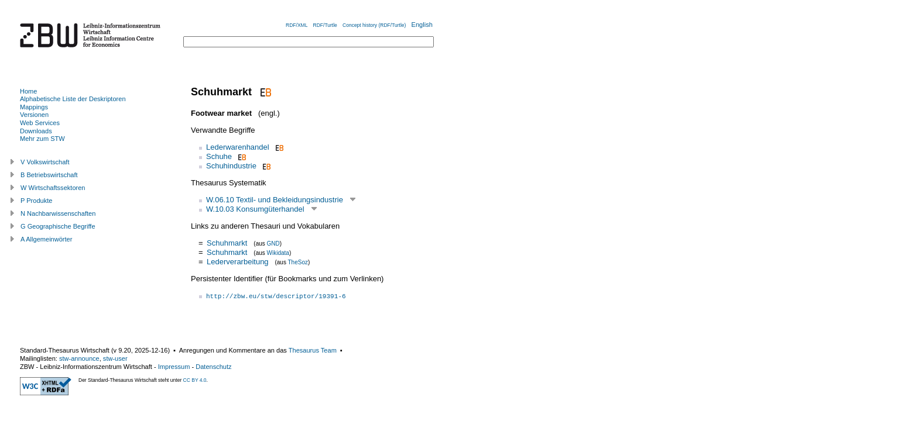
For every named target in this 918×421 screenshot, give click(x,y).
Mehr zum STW (42, 138)
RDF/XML (296, 25)
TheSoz (298, 262)
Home (28, 91)
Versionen (34, 114)
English (422, 24)
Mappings (34, 107)
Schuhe (219, 156)
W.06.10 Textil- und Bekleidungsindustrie (274, 199)
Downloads (36, 130)
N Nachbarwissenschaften (57, 213)
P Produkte (36, 200)
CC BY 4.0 (195, 380)
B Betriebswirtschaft (49, 174)
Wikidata (278, 253)
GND (273, 243)
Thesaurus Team (313, 350)
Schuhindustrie (231, 165)
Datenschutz (213, 366)
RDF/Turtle (325, 25)
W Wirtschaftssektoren (52, 187)
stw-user (115, 358)
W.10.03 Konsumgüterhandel (255, 209)
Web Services (40, 122)
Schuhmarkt (227, 243)
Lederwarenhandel (237, 147)
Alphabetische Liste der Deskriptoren (73, 98)
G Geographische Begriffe (57, 226)
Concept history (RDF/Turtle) (374, 25)
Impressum (174, 366)
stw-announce (79, 358)
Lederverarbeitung (238, 261)
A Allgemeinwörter (46, 239)
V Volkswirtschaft (45, 161)
